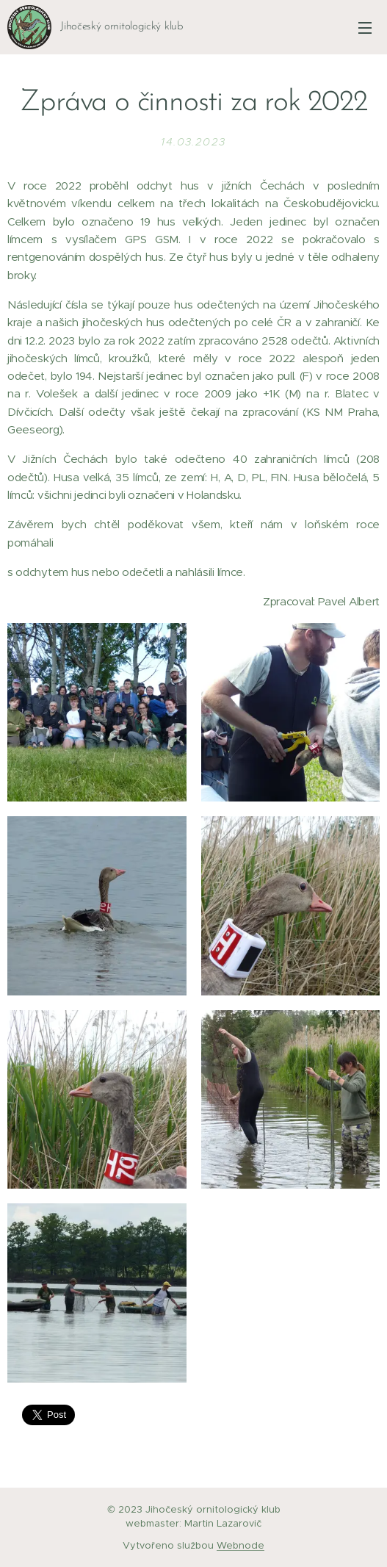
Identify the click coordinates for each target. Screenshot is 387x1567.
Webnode (240, 1545)
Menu (365, 28)
